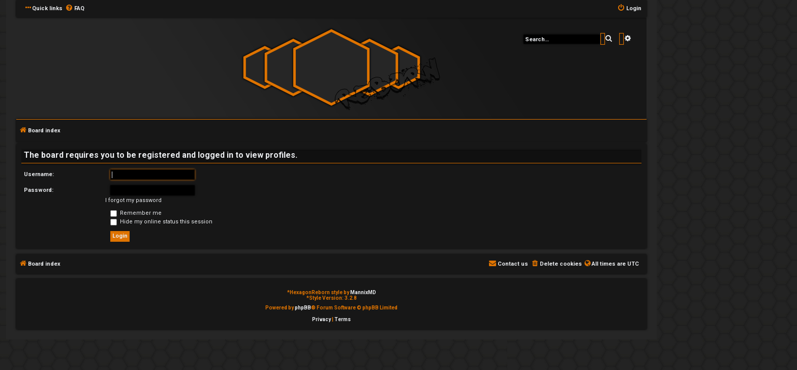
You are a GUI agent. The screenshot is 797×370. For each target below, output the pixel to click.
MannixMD (363, 292)
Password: (38, 190)
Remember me (136, 213)
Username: (39, 174)
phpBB (303, 307)
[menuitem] (74, 9)
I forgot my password (133, 200)
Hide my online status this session (161, 221)
